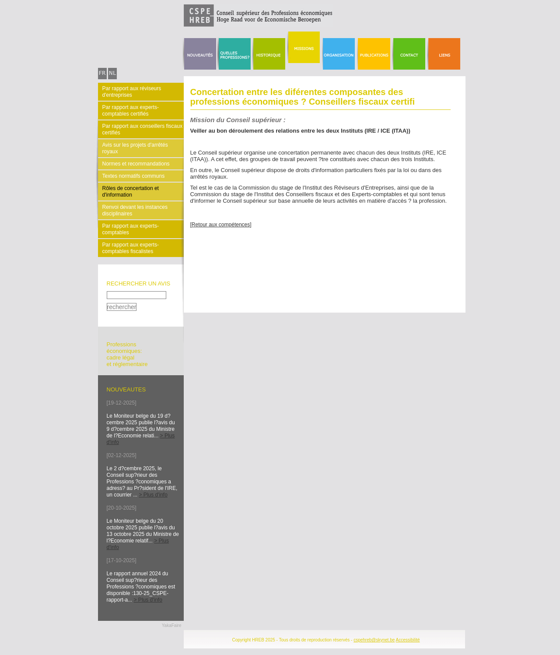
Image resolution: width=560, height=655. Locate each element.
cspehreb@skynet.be (374, 639)
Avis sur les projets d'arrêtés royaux (135, 148)
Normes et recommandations (136, 164)
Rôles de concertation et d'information (130, 191)
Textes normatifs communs (133, 176)
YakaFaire (172, 625)
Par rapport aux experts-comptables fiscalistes (130, 248)
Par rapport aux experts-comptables (130, 229)
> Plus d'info (153, 495)
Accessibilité (408, 639)
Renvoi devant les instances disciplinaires (135, 210)
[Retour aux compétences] (221, 225)
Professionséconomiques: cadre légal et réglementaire (127, 354)
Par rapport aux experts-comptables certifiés (130, 110)
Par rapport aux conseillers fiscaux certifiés (142, 129)
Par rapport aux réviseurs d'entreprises (131, 91)
